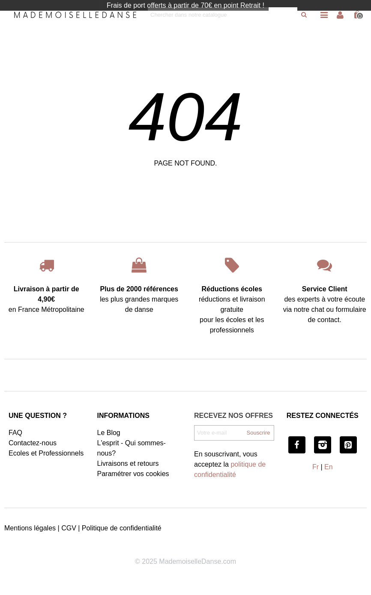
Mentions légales (30, 528)
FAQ (15, 432)
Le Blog (108, 432)
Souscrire (258, 432)
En (328, 467)
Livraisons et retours (128, 463)
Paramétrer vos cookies (133, 473)
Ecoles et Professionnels (46, 453)
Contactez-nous (33, 443)
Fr (315, 467)
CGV (68, 528)
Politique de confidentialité (122, 528)
